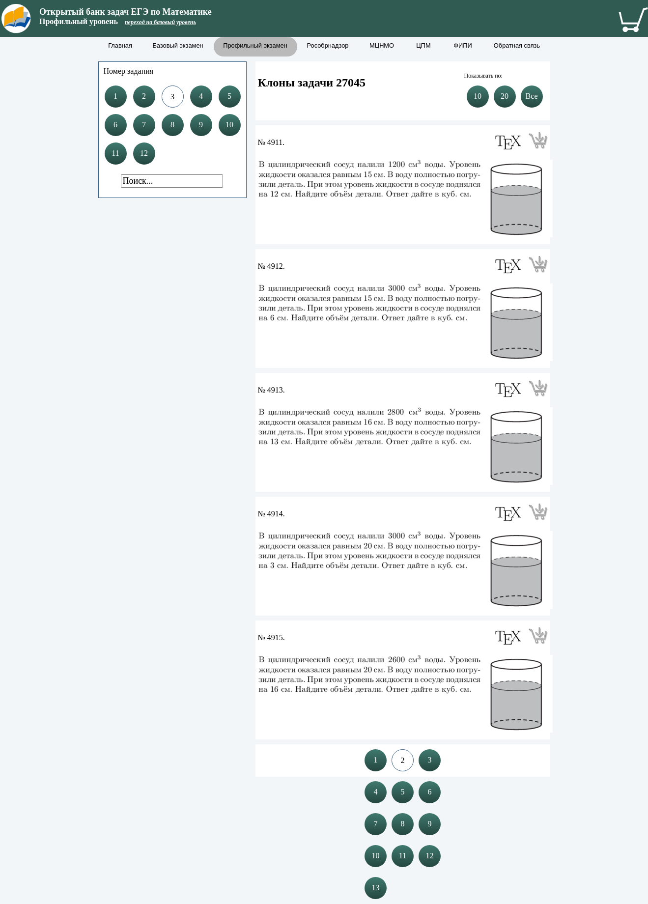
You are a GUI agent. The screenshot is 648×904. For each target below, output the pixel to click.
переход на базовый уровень (160, 22)
